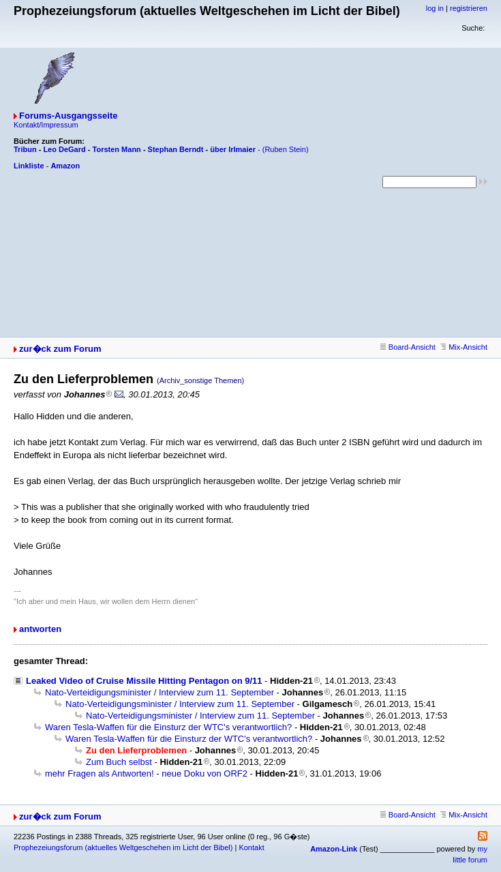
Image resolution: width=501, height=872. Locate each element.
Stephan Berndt (176, 149)
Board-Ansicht (408, 347)
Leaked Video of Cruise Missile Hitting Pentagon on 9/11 (144, 681)
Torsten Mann (117, 149)
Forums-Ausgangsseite (68, 115)
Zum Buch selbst (119, 762)
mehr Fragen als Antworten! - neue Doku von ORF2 (146, 773)
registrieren (468, 8)
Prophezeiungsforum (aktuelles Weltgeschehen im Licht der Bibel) (123, 847)
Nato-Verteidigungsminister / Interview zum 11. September (159, 692)
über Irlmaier (233, 149)
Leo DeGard (64, 149)
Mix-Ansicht (463, 347)
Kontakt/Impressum (46, 125)
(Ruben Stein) (285, 149)
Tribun (25, 149)
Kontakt (251, 847)
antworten (40, 629)
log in (435, 8)
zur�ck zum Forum (60, 349)
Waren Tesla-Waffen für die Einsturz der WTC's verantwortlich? (168, 727)
